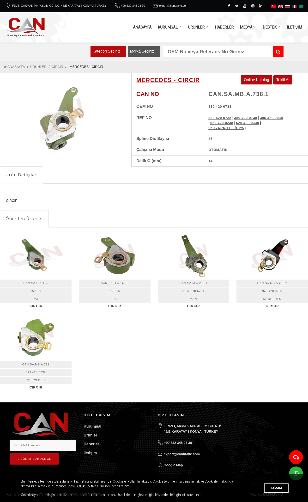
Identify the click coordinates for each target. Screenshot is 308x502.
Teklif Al (282, 80)
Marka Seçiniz (142, 51)
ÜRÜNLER (196, 27)
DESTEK (270, 27)
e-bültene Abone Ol (34, 458)
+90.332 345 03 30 (133, 5)
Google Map (173, 465)
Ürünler (90, 435)
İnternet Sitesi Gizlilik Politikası (76, 486)
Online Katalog (256, 80)
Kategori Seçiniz (106, 51)
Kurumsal (92, 426)
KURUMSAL (168, 27)
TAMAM (276, 488)
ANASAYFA (142, 27)
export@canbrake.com (173, 5)
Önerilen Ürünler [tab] (24, 218)
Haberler (91, 444)
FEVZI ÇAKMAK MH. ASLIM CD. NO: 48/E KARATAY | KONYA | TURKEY (59, 5)
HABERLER (224, 27)
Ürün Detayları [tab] (22, 175)
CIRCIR (57, 67)
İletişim (90, 453)
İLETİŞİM (294, 27)
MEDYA (246, 27)
